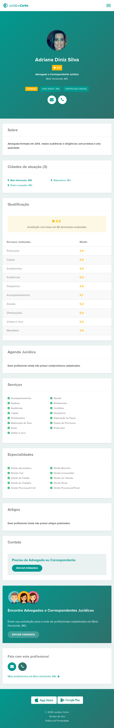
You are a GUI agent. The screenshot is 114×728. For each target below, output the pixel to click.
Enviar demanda (27, 568)
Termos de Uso (57, 716)
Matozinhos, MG (61, 180)
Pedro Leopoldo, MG (20, 185)
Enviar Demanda (23, 634)
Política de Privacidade (57, 720)
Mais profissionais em (34, 676)
